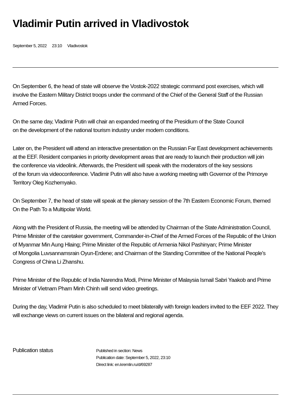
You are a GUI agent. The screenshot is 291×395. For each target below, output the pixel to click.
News (137, 350)
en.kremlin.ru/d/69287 (133, 364)
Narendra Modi (118, 280)
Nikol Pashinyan (197, 245)
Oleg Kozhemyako (54, 183)
